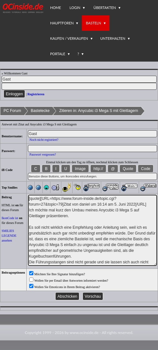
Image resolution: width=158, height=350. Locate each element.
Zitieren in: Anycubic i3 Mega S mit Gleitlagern (98, 110)
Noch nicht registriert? (44, 139)
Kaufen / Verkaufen (69, 38)
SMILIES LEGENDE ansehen (9, 235)
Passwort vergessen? (43, 154)
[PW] (79, 86)
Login (75, 7)
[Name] (79, 79)
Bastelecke (40, 110)
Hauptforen (62, 23)
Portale (57, 54)
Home (55, 7)
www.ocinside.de (84, 332)
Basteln (93, 23)
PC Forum (12, 110)
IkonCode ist (10, 218)
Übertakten (104, 7)
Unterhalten (112, 38)
